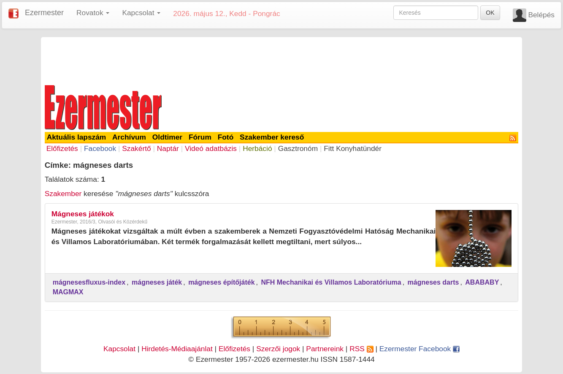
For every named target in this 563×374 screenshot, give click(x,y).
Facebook (100, 148)
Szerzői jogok (278, 348)
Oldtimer (167, 137)
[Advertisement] (281, 60)
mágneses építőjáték (221, 282)
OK (490, 12)
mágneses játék (157, 282)
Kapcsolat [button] (141, 12)
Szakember (63, 193)
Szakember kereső (272, 137)
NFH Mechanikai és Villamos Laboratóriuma (331, 282)
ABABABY (482, 282)
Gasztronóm (298, 148)
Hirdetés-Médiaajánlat (177, 348)
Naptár (168, 148)
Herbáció (257, 148)
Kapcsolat (119, 348)
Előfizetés (62, 148)
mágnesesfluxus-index (89, 282)
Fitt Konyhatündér (353, 148)
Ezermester (44, 12)
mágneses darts (433, 282)
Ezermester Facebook (419, 348)
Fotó (226, 137)
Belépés (541, 15)
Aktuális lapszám (76, 137)
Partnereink (325, 348)
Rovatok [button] (92, 12)
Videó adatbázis (211, 148)
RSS (361, 348)
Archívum (129, 137)
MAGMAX (68, 292)
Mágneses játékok (82, 214)
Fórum (200, 137)
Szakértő (136, 148)
